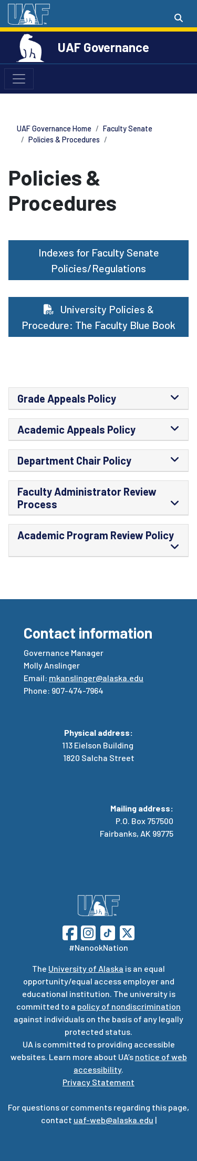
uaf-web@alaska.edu (113, 1120)
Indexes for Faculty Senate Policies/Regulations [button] (98, 260)
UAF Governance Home (54, 128)
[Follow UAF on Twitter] (127, 932)
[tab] (98, 398)
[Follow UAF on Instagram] (87, 932)
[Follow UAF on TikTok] (107, 932)
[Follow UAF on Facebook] (70, 932)
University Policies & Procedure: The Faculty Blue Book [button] (98, 317)
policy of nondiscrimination (129, 1006)
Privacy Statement (98, 1082)
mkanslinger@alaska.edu (96, 678)
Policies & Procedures (64, 139)
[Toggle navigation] (19, 78)
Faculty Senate (127, 128)
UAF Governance (103, 47)
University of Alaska (85, 968)
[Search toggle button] (178, 17)
